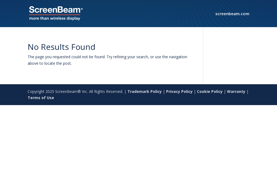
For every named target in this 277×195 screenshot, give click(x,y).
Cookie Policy (210, 91)
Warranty (236, 91)
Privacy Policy (179, 91)
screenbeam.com (232, 14)
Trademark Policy (144, 91)
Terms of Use (41, 97)
